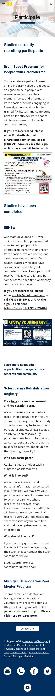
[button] (3, 4)
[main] (27, 18)
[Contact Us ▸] (27, 629)
